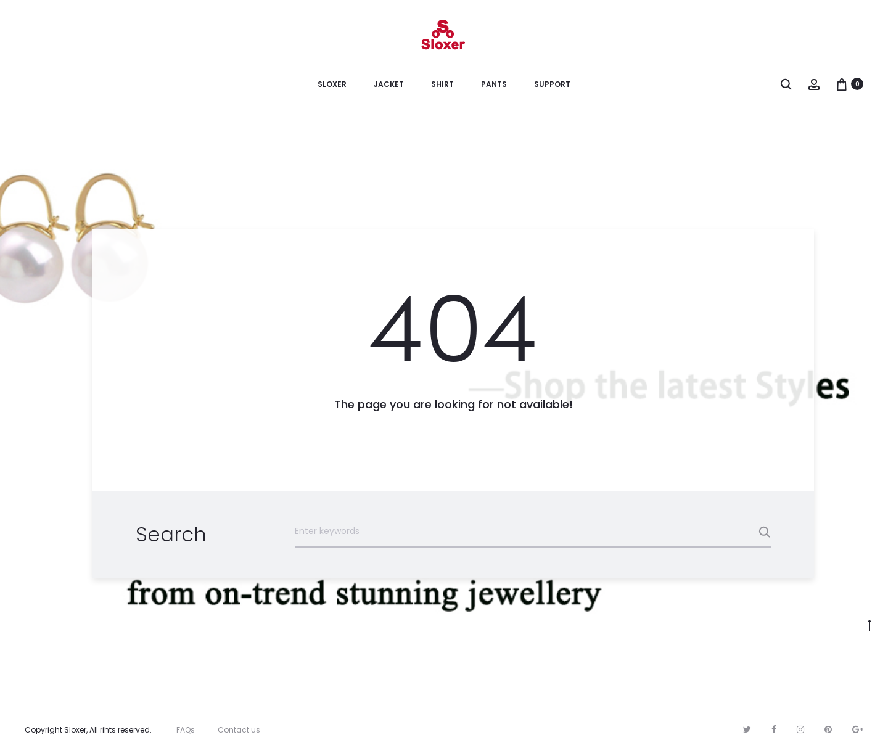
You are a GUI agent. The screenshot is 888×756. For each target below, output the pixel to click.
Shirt (442, 84)
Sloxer (332, 84)
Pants (494, 84)
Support (552, 84)
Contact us (239, 730)
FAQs (185, 730)
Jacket (389, 84)
